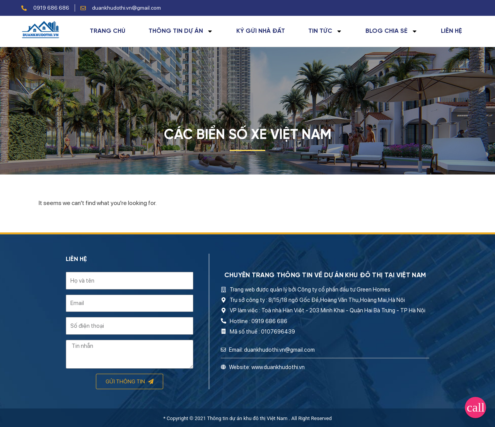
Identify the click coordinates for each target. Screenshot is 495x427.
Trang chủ (107, 31)
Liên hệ (451, 31)
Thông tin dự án (180, 31)
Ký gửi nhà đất (260, 31)
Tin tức (325, 31)
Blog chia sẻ (391, 31)
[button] (475, 407)
